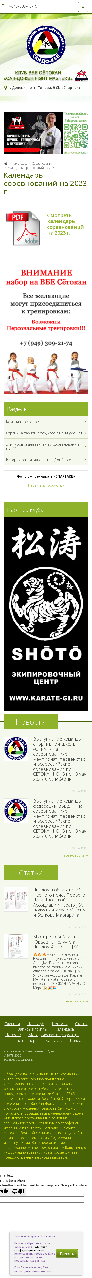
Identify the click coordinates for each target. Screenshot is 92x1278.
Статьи (81, 1023)
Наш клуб (35, 1023)
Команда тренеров (46, 421)
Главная (12, 1023)
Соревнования (42, 163)
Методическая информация (53, 1034)
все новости (74, 855)
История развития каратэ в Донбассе (46, 459)
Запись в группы (32, 1029)
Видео (75, 1040)
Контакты (54, 1040)
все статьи (75, 1001)
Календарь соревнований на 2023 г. (33, 168)
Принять (67, 1253)
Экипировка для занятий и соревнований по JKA (46, 446)
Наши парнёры (24, 1040)
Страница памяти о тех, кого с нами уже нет (46, 432)
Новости (60, 1023)
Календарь (20, 163)
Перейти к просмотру (46, 485)
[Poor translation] (18, 1192)
